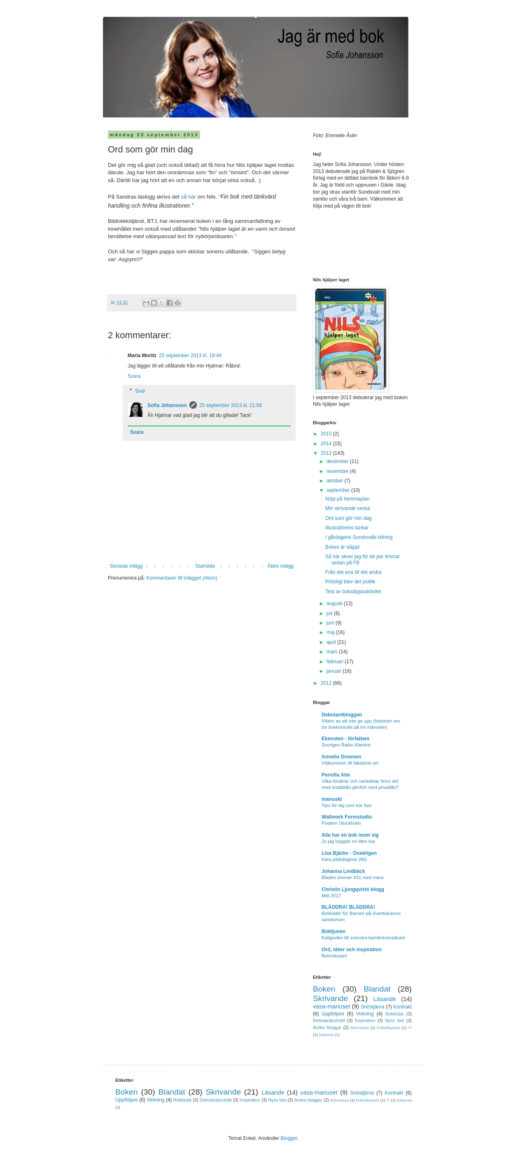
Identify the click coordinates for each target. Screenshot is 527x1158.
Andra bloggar (327, 1027)
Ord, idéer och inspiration (352, 949)
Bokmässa (359, 1027)
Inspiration (365, 1020)
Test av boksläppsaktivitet (353, 591)
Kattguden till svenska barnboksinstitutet (363, 937)
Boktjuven (333, 931)
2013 (327, 453)
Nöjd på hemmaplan (347, 499)
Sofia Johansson (167, 405)
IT (410, 1027)
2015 (327, 434)
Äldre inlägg (281, 566)
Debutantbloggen (342, 715)
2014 (327, 444)
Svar (140, 391)
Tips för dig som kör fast (346, 805)
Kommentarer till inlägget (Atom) (181, 578)
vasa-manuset (331, 1006)
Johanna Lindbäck (343, 871)
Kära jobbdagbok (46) (344, 859)
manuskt (332, 799)
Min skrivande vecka (347, 508)
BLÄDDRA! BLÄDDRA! (348, 907)
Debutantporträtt (329, 1020)
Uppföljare (333, 1014)
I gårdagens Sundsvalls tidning (358, 537)
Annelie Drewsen (341, 757)
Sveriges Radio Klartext (346, 744)
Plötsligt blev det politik (350, 582)
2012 (327, 683)
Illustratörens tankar (346, 528)
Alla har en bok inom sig (350, 835)
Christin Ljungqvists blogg (353, 889)
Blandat (377, 989)
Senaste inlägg (126, 566)
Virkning (364, 1014)
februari (335, 661)
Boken (324, 989)
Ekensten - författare (346, 739)
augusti (335, 603)
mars (332, 652)
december (338, 461)
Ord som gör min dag (348, 518)
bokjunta (326, 1034)
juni (331, 623)
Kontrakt (402, 1007)
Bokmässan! (334, 955)
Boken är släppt (342, 547)
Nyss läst (394, 1020)
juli (330, 613)
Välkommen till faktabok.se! (350, 762)
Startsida (205, 566)
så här (188, 197)
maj (331, 632)
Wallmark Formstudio (347, 817)
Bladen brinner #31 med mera (353, 877)
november (338, 471)
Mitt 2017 (331, 895)
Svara (134, 376)
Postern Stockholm (341, 823)
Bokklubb (394, 1013)
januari (334, 671)
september (338, 490)
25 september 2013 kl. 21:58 (230, 405)
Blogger (288, 1138)
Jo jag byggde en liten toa (348, 841)
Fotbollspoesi (388, 1027)
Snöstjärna (372, 1007)
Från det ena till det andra (353, 572)
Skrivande (330, 998)
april (331, 642)
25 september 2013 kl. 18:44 (190, 355)
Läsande (384, 999)
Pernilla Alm (336, 775)
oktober (335, 481)
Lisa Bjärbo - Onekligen (349, 853)
